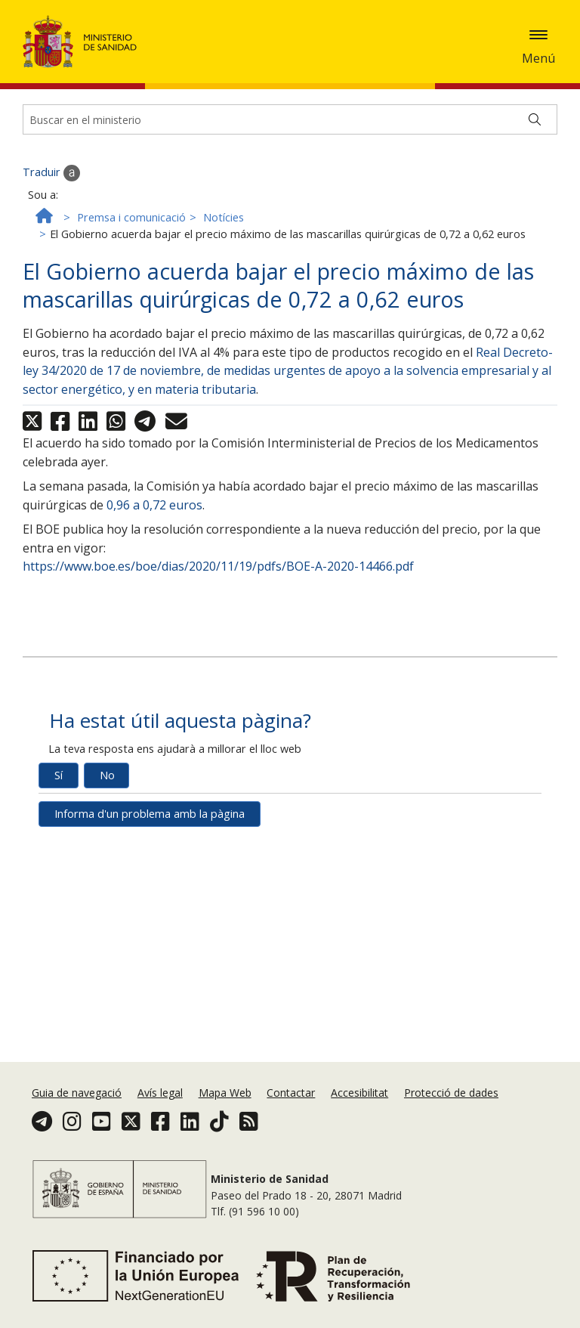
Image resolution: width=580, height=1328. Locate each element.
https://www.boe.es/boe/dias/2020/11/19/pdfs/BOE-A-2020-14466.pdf (218, 579)
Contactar (291, 1092)
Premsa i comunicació (131, 231)
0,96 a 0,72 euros (154, 518)
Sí (58, 789)
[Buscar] (534, 133)
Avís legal (160, 1092)
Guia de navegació (77, 1092)
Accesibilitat (359, 1092)
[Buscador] (290, 133)
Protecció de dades (451, 1092)
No (107, 789)
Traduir (51, 186)
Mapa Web (225, 1092)
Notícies (223, 231)
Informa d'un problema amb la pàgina (149, 827)
